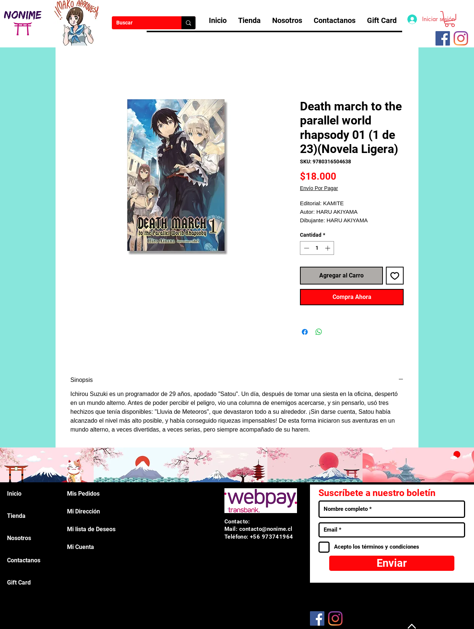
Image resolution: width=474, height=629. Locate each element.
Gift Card (19, 582)
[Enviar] (391, 563)
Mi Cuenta (80, 546)
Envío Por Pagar (319, 188)
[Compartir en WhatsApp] (318, 331)
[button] (449, 19)
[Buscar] (141, 23)
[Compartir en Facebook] (304, 331)
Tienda (16, 515)
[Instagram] (461, 38)
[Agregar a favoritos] (395, 275)
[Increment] (328, 248)
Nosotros (19, 538)
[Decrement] (305, 248)
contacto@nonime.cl (266, 529)
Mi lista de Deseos (91, 529)
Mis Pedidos (83, 493)
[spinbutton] (317, 248)
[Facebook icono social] (442, 38)
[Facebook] (317, 618)
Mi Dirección (83, 511)
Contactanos (23, 560)
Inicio (14, 493)
